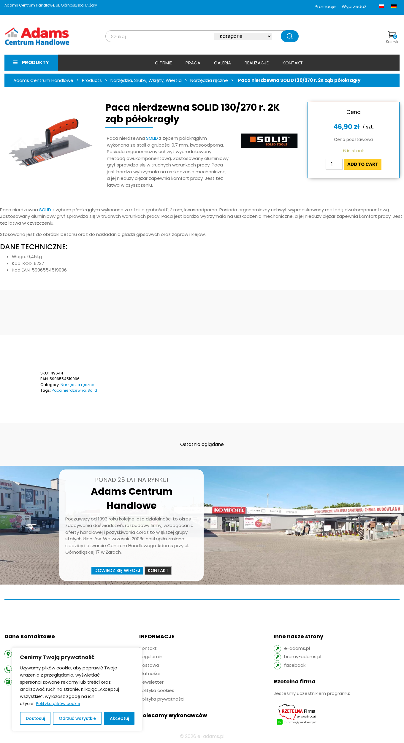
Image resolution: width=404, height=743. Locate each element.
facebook (294, 665)
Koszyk (392, 37)
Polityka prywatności (161, 699)
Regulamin (150, 656)
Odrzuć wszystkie (77, 718)
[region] (77, 689)
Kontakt (293, 63)
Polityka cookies (156, 690)
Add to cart (362, 164)
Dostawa (149, 665)
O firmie (163, 63)
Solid (92, 390)
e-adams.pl (297, 648)
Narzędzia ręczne (77, 385)
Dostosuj (35, 718)
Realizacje (257, 63)
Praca (193, 63)
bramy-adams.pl (302, 656)
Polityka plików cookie (58, 704)
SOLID (152, 138)
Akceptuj (119, 718)
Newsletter (151, 682)
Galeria (222, 63)
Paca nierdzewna (69, 390)
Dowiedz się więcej (117, 570)
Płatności (149, 673)
